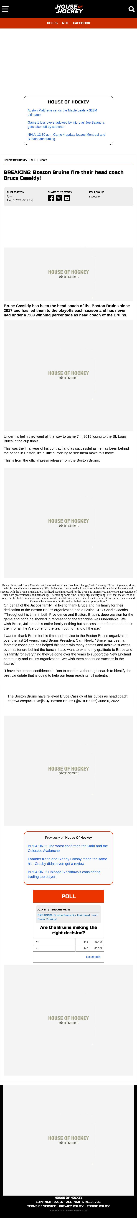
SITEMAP (67, 1210)
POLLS (52, 23)
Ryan (9, 196)
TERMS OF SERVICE (41, 1206)
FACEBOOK (81, 23)
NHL (65, 23)
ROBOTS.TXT (80, 1210)
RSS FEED (55, 1210)
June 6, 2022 (108, 701)
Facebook (94, 196)
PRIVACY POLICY (71, 1206)
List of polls (93, 956)
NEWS (43, 160)
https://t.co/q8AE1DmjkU (26, 701)
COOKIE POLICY (98, 1206)
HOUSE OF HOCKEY (15, 160)
